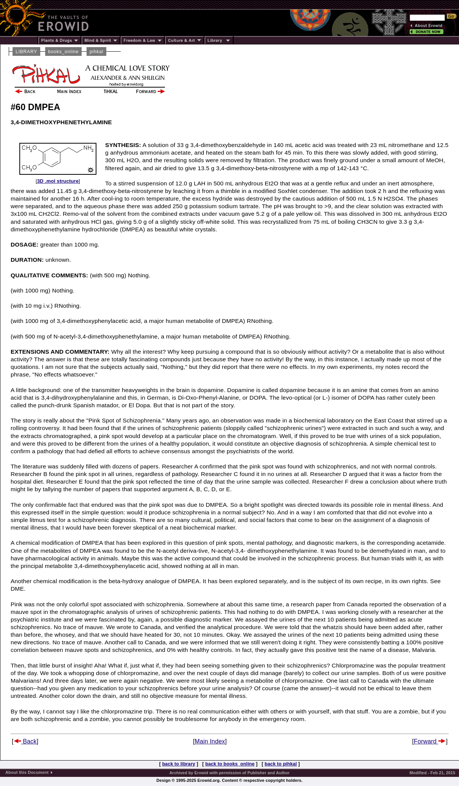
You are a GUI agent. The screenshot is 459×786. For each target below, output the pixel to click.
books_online (63, 51)
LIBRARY (26, 51)
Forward (430, 741)
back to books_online (230, 764)
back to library (178, 764)
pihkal (96, 51)
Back (25, 741)
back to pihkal (281, 764)
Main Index (210, 741)
